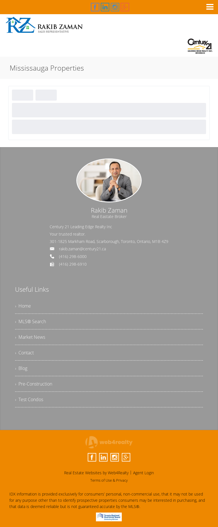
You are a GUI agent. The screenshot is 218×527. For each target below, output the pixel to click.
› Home (23, 306)
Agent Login (143, 472)
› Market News (30, 337)
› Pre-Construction (33, 384)
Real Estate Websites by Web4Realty (96, 472)
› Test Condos (29, 399)
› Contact (24, 353)
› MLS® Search (30, 321)
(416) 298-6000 (73, 256)
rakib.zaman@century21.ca (82, 248)
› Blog (21, 368)
